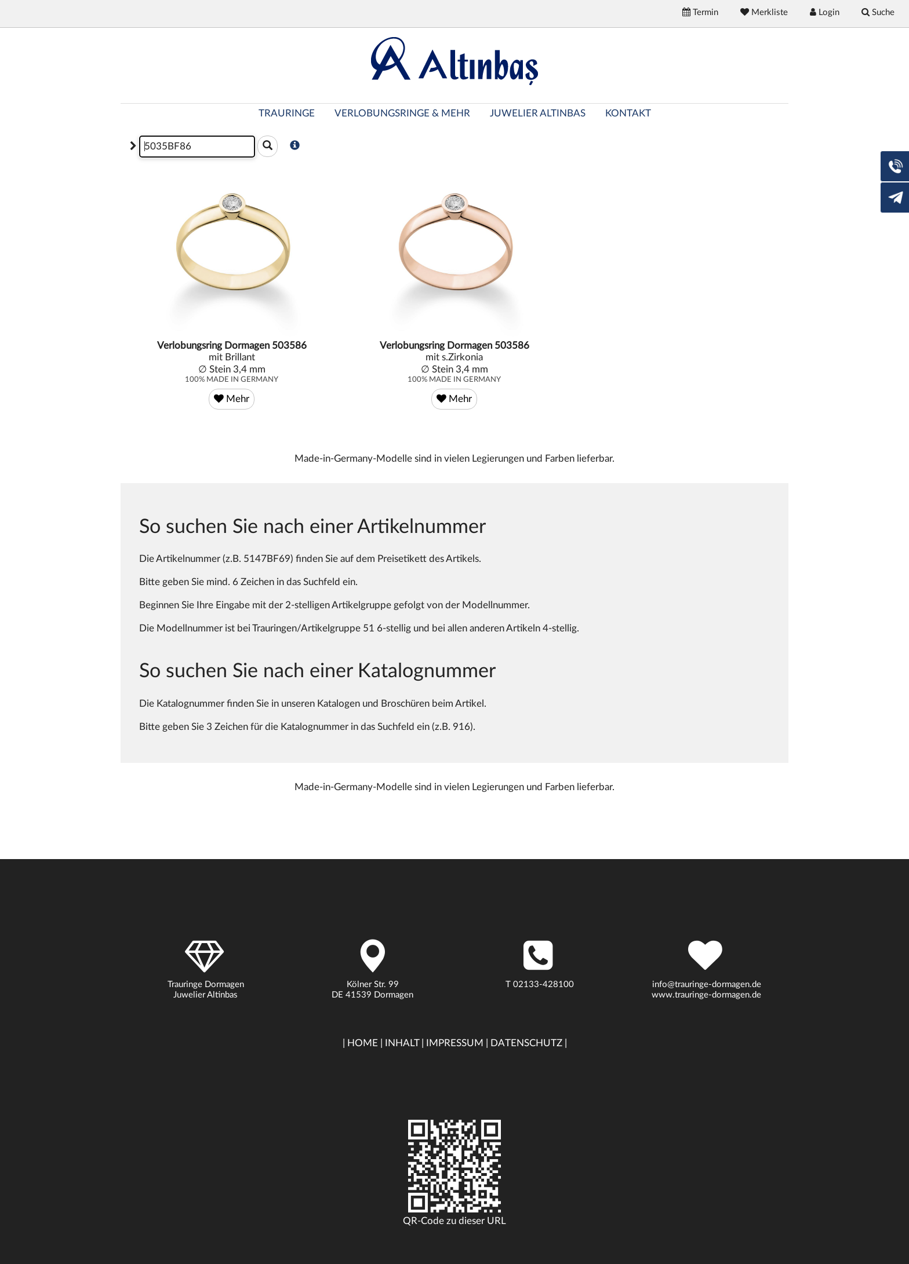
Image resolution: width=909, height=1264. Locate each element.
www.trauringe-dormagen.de (706, 995)
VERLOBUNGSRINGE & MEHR (402, 113)
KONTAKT (628, 113)
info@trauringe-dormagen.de (706, 984)
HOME (362, 1043)
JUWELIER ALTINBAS (538, 113)
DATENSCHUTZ (526, 1043)
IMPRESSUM (454, 1043)
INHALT (402, 1043)
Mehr (231, 399)
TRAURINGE (287, 113)
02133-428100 (543, 984)
